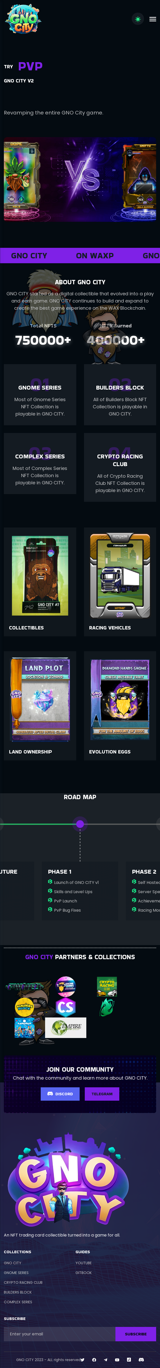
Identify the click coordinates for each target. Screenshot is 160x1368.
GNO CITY (12, 1263)
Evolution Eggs (110, 751)
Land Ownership (30, 751)
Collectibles (26, 627)
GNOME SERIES (16, 1272)
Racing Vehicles (110, 627)
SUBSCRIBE (136, 1334)
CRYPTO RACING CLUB (23, 1282)
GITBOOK (83, 1272)
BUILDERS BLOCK (18, 1292)
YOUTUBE (83, 1263)
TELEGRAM (102, 1094)
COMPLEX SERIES (18, 1302)
